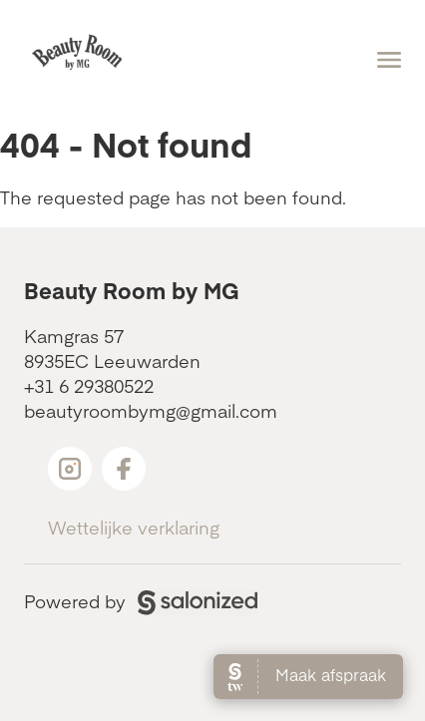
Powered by (140, 600)
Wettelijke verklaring (133, 527)
